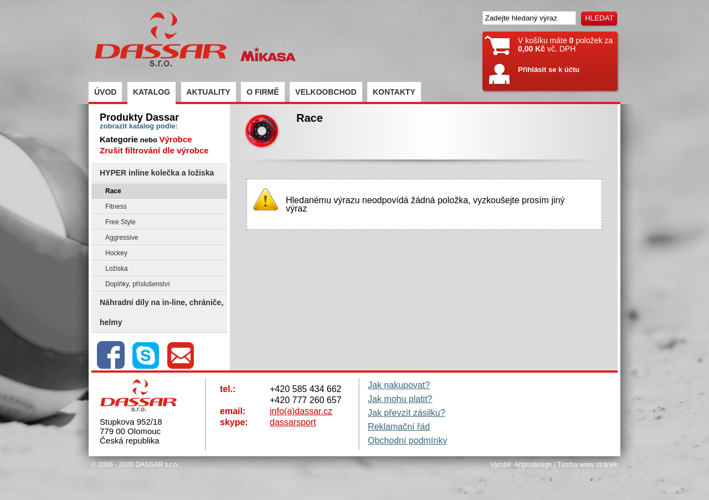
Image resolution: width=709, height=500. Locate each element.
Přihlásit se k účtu (548, 69)
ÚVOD (105, 91)
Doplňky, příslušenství (137, 284)
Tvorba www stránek (587, 464)
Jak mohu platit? (400, 399)
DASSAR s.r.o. (157, 464)
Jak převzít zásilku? (406, 412)
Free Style (120, 222)
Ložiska (116, 268)
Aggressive (121, 237)
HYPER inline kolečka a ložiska (157, 172)
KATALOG (151, 91)
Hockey (116, 253)
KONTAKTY (394, 91)
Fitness (116, 206)
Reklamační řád (399, 426)
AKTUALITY (208, 91)
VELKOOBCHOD (325, 91)
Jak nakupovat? (399, 385)
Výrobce (175, 139)
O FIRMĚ (262, 91)
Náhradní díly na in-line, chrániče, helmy (161, 312)
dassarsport (293, 422)
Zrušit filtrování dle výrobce (154, 150)
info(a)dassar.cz (301, 411)
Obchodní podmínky (407, 440)
